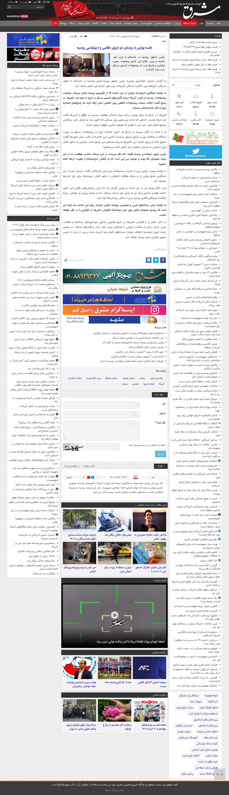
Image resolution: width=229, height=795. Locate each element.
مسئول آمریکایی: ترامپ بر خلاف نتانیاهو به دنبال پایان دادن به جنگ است (196, 671)
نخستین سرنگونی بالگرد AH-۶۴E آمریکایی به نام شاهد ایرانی (34, 98)
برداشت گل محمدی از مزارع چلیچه (117, 728)
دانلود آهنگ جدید (208, 708)
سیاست (210, 23)
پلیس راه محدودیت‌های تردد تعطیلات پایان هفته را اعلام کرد (35, 437)
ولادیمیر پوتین (156, 378)
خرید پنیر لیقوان (184, 726)
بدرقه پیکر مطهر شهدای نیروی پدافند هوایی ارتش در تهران (81, 728)
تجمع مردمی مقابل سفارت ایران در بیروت (33, 134)
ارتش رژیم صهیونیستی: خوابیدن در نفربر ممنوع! (198, 233)
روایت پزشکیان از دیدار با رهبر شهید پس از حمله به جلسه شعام (35, 235)
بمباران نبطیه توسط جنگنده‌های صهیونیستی (32, 229)
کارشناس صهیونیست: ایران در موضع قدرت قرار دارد (197, 658)
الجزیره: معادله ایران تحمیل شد (201, 611)
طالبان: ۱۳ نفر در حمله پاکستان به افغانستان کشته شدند (196, 274)
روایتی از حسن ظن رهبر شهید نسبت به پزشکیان (36, 312)
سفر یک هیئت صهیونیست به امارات (199, 318)
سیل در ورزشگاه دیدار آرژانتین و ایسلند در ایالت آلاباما (35, 491)
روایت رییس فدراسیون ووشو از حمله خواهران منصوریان (81, 685)
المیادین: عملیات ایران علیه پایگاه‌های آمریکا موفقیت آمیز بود (196, 204)
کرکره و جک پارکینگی (207, 744)
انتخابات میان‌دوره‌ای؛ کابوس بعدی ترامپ (196, 461)
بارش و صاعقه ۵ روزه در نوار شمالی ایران (117, 570)
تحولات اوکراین (75, 378)
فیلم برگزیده (160, 581)
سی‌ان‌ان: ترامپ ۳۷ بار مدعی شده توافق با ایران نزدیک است (197, 642)
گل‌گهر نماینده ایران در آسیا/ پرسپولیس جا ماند (35, 399)
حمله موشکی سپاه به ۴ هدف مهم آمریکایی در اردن (34, 161)
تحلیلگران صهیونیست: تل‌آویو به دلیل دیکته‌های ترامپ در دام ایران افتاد (199, 358)
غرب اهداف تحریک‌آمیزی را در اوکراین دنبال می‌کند (138, 338)
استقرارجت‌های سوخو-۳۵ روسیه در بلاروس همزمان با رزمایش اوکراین (128, 333)
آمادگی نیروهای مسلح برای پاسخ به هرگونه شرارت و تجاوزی (34, 140)
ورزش (177, 23)
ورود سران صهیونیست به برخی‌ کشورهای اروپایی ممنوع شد (198, 546)
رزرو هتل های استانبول (205, 720)
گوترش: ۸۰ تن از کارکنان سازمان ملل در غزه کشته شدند (196, 679)
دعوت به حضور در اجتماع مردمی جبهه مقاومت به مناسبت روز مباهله (37, 252)
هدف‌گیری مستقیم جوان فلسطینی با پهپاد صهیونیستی (35, 324)
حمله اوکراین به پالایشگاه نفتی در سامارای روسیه (197, 290)
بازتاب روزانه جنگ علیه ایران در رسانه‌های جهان (197, 408)
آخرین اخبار (52, 218)
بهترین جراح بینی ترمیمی (204, 750)
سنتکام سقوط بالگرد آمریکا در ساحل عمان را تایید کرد (196, 591)
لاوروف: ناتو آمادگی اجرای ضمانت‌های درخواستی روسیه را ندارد (132, 361)
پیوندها (63, 23)
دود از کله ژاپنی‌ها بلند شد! (118, 683)
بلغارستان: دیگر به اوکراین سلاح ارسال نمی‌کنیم (199, 484)
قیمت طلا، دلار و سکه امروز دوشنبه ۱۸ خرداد (194, 60)
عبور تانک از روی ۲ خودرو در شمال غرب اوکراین (140, 352)
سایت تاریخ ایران (184, 708)
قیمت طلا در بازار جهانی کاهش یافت (199, 64)
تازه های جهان (213, 163)
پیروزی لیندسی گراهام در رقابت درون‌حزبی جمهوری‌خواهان (197, 225)
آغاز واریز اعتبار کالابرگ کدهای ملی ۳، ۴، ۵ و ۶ (150, 570)
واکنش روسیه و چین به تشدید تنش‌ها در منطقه (198, 171)
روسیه (142, 378)
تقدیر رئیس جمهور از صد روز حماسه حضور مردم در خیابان (35, 299)
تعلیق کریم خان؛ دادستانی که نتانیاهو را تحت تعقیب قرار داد (195, 617)
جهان (201, 23)
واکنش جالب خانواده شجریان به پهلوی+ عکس (150, 537)
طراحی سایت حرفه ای (206, 768)
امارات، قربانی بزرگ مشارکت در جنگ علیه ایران (197, 433)
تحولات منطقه (189, 23)
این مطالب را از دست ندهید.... (150, 505)
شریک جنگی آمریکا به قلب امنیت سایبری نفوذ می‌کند (197, 303)
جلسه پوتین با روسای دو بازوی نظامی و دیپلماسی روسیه (114, 48)
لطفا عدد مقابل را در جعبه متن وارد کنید (147, 445)
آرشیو (37, 2)
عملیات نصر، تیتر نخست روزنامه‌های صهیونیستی (200, 516)
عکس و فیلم (83, 23)
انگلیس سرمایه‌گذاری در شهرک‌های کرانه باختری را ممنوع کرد (36, 429)
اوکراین (135, 384)
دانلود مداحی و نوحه (207, 732)
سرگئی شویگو (111, 378)
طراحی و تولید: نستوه (114, 790)
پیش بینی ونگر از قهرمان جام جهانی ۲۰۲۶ (33, 225)
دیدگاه (72, 23)
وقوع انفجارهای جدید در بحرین (201, 297)
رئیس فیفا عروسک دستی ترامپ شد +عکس (33, 292)
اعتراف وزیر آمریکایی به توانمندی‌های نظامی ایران (196, 475)
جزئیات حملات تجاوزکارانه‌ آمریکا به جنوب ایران (35, 127)
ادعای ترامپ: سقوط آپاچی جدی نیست (198, 381)
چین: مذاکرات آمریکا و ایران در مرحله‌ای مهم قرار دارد (196, 625)
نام (163, 404)
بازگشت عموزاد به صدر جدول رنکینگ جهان (33, 497)
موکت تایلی (211, 756)
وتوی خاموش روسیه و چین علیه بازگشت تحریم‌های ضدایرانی (197, 241)
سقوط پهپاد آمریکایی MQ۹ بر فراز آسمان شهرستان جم (36, 341)
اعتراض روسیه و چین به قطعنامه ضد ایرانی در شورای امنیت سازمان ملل (196, 375)
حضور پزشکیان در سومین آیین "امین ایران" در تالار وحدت (33, 362)
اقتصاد (95, 23)
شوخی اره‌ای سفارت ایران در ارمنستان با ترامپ (36, 208)
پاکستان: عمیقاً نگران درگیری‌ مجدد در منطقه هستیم (196, 217)
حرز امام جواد (210, 738)
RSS (46, 2)
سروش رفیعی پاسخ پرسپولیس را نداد (36, 280)
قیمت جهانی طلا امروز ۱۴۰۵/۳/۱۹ (200, 47)
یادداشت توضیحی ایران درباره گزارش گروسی (195, 386)
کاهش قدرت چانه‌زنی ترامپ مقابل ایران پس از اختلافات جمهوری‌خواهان (196, 554)
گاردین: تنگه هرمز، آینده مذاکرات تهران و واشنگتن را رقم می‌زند (198, 567)
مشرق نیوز (193, 9)
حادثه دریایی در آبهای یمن (204, 210)
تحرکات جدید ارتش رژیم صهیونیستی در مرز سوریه (196, 195)
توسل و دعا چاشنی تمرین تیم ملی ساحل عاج (35, 416)
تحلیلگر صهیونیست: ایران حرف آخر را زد (197, 686)
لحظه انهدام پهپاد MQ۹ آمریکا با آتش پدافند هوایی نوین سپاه (131, 642)
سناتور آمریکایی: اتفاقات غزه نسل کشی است (194, 440)
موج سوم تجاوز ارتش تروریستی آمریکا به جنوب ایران (197, 311)
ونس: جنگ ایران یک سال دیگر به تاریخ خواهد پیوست (195, 492)
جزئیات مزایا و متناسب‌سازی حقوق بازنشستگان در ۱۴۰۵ (82, 537)
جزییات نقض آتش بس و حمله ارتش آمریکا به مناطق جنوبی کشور (34, 187)
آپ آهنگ (212, 702)
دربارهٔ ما (13, 2)
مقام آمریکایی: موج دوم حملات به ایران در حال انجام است (197, 324)
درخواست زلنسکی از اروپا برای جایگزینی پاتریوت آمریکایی (199, 633)
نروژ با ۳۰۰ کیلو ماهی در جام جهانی (36, 104)
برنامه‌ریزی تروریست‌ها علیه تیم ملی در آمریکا (36, 545)
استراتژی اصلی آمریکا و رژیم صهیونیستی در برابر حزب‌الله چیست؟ (196, 533)
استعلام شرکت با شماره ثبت (203, 714)
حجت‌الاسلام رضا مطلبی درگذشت (38, 305)
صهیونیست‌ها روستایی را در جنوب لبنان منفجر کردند (198, 650)
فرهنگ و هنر (115, 23)
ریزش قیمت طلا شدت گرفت (203, 42)
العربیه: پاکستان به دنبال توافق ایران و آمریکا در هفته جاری (196, 583)
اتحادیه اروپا (149, 384)
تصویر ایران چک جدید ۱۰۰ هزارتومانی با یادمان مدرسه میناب (36, 111)
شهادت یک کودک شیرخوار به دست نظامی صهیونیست (35, 478)
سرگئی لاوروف (128, 378)
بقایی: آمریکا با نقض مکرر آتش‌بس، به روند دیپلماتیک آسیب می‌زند (34, 260)
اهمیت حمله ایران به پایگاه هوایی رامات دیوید (32, 348)
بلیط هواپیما (211, 696)
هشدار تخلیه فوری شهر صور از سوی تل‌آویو (195, 665)
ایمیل (162, 413)
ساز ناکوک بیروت (208, 560)
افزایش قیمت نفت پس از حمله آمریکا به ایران (194, 352)
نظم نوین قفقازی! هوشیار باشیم (200, 539)
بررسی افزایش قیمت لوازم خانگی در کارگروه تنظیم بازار (197, 53)
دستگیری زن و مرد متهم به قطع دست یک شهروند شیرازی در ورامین (35, 470)
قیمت (217, 36)
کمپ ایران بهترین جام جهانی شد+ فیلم (35, 484)
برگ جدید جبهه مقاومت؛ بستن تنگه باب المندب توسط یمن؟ (198, 599)
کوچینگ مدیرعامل (188, 738)
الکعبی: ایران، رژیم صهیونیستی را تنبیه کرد (195, 606)
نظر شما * (160, 423)
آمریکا (161, 384)
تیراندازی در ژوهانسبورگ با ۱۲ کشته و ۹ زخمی (198, 249)
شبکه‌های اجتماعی (163, 23)
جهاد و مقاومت (131, 23)
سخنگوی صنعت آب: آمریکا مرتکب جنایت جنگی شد (35, 286)
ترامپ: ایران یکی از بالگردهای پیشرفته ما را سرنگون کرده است (197, 454)
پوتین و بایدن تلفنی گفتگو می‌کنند (146, 347)
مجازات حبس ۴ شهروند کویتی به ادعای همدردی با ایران (199, 266)
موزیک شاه (196, 702)
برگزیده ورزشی (159, 653)
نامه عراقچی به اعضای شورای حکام (199, 339)
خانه (219, 23)
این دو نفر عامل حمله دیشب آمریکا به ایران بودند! (196, 282)
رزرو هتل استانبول (208, 726)
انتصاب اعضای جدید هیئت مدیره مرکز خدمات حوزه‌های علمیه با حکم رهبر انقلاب (36, 383)
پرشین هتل (187, 774)
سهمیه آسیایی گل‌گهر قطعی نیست (152, 685)
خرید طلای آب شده (207, 762)
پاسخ (69, 477)
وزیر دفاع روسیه (93, 378)
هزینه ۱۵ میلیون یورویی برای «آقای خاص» (33, 318)
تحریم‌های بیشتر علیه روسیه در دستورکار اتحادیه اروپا (198, 467)
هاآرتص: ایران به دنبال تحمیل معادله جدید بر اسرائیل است (195, 187)
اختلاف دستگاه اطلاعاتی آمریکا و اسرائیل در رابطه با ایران (197, 425)
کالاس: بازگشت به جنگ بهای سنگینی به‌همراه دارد (199, 446)
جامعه (104, 23)
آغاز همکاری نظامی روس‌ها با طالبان (36, 551)
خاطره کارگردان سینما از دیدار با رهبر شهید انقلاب (35, 273)
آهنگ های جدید (191, 756)
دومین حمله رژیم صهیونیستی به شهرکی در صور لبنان (35, 445)
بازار (55, 23)
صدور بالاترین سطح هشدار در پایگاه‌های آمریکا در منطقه (198, 345)
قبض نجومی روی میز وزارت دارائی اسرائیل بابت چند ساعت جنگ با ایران (197, 333)
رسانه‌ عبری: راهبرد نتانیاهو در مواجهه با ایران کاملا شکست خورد (33, 567)
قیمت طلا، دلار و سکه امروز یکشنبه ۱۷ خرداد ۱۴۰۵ (196, 71)
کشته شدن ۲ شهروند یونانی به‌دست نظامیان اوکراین (137, 356)
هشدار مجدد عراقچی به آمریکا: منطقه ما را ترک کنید (34, 90)
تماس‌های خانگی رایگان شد (118, 535)
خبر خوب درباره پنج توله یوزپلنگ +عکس (80, 570)
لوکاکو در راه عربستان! (44, 573)
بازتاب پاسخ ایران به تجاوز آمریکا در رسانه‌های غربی (200, 179)
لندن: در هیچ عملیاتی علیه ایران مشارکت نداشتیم (197, 500)
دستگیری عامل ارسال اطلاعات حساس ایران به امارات (34, 375)
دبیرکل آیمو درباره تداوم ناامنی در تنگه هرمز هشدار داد (196, 400)
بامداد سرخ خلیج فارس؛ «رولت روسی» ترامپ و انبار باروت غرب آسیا (36, 73)
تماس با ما (25, 2)
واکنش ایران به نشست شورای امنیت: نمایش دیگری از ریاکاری (196, 366)
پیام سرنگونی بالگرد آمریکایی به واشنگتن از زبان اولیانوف (197, 257)
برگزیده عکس (159, 696)
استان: (216, 85)
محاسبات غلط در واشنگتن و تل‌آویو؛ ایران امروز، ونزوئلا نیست (197, 524)
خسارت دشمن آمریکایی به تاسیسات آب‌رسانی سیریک (38, 536)
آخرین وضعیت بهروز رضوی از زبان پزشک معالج (36, 354)
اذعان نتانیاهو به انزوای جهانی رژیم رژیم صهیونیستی (198, 417)
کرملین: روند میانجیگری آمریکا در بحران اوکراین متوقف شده (198, 508)
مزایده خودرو (184, 732)
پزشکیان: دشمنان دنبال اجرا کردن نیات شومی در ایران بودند (33, 333)
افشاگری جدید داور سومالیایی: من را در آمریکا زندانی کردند (33, 200)
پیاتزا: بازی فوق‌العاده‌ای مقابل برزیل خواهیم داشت (34, 461)
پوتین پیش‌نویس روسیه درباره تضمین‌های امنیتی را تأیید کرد (133, 342)
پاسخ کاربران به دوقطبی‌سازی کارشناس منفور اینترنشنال (33, 504)
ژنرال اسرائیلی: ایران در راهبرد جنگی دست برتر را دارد (197, 392)
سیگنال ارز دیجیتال (188, 696)
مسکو (125, 384)
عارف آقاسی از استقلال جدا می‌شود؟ (36, 422)
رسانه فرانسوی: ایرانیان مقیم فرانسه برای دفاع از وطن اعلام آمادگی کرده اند (198, 575)
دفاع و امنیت (146, 23)
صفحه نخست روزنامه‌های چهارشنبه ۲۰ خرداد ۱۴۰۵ (153, 728)
